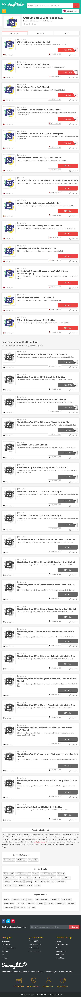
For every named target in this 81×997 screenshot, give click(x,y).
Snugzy (6, 899)
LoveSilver (30, 903)
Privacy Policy (6, 944)
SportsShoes (66, 899)
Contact (4, 958)
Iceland (35, 874)
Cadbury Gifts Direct (48, 874)
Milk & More (66, 878)
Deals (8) (66, 33)
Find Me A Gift (8, 874)
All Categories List (35, 951)
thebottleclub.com (41, 878)
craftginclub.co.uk (40, 842)
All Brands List (34, 948)
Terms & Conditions (9, 948)
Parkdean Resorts (42, 899)
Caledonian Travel (18, 899)
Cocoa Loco (55, 878)
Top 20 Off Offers (34, 941)
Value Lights (21, 907)
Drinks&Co (7, 882)
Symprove (31, 907)
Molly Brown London (23, 874)
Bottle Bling (18, 882)
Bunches (20, 885)
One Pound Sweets (58, 882)
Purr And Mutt (8, 907)
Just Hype (20, 903)
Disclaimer (5, 951)
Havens (30, 899)
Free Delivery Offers (35, 944)
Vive (36, 882)
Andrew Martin (9, 903)
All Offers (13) (14, 33)
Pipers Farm (45, 882)
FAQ (3, 954)
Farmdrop (29, 882)
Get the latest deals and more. (15, 927)
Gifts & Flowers (35, 21)
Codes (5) (40, 33)
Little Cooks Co (9, 885)
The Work (40, 903)
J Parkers (50, 903)
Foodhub (61, 874)
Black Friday (21, 860)
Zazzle (37, 885)
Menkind (29, 885)
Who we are (6, 941)
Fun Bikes (71, 903)
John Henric (55, 899)
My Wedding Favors (10, 878)
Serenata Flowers (26, 878)
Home (25, 21)
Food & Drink (33, 860)
